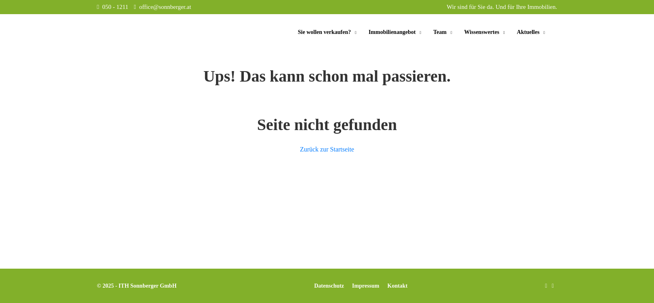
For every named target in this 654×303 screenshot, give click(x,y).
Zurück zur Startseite (327, 149)
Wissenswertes (481, 32)
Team (439, 32)
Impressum (365, 286)
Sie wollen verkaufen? (324, 32)
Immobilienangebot (392, 32)
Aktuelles (528, 32)
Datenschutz (329, 286)
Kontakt (398, 286)
